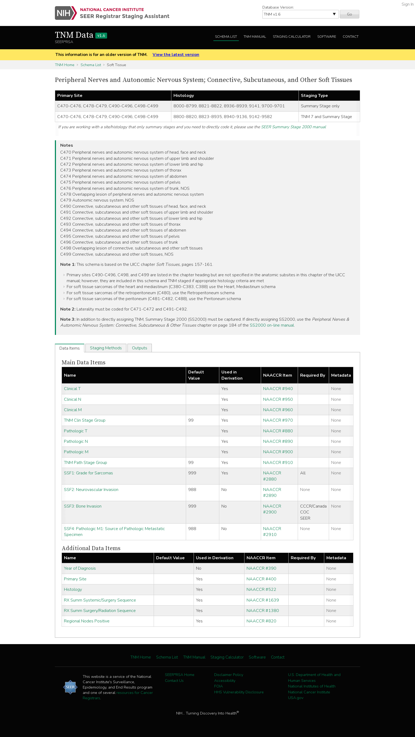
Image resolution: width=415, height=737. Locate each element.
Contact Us (174, 680)
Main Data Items (83, 362)
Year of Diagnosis (80, 568)
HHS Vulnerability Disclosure (239, 692)
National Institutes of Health (311, 686)
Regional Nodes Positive (87, 621)
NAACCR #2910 (272, 532)
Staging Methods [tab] (106, 348)
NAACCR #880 (278, 431)
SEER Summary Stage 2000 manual (293, 127)
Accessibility (224, 680)
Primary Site (75, 579)
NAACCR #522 (261, 589)
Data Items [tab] (69, 348)
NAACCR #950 (278, 399)
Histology (73, 589)
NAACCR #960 (278, 410)
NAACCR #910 (278, 463)
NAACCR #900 (278, 452)
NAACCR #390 (261, 568)
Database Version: (278, 7)
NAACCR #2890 (272, 492)
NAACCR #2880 (272, 476)
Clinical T (72, 389)
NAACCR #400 (261, 579)
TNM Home (64, 64)
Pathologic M (76, 452)
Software (326, 36)
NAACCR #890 (278, 441)
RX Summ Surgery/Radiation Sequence (100, 611)
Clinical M (73, 410)
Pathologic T (75, 431)
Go (349, 14)
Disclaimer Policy (228, 674)
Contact (351, 36)
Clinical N (72, 399)
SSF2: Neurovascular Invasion (91, 490)
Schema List (226, 36)
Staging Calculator (292, 36)
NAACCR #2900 (272, 509)
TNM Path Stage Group (85, 463)
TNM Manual (255, 36)
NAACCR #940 (278, 389)
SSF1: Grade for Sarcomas (88, 473)
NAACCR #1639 (263, 600)
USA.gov (295, 697)
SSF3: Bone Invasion (82, 506)
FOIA (218, 686)
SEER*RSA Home (179, 674)
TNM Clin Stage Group (84, 420)
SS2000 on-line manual (272, 325)
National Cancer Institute (309, 692)
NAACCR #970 (278, 420)
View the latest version (176, 54)
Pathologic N (76, 441)
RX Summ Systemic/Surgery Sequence (100, 600)
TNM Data (81, 35)
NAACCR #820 (261, 621)
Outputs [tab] (139, 348)
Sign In (408, 4)
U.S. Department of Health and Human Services (314, 677)
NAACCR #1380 (263, 611)
